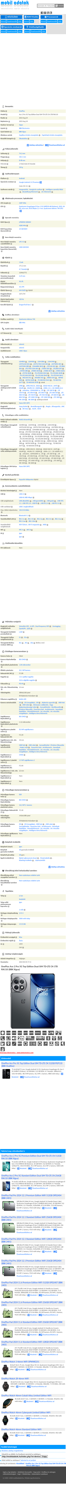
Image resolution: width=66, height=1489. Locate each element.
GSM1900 (51, 362)
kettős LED (22, 699)
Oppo (21, 125)
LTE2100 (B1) (51, 366)
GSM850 (22, 362)
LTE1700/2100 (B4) (31, 369)
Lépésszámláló (40, 860)
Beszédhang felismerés (30, 192)
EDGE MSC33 (47, 386)
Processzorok (51, 17)
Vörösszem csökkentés (40, 705)
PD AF (21, 684)
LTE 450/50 (32, 395)
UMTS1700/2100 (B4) (40, 364)
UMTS (55, 386)
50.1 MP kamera (24, 670)
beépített (22, 899)
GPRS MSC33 (30, 386)
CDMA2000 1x (35, 390)
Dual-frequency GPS (42, 626)
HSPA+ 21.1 (47, 388)
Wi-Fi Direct (23, 525)
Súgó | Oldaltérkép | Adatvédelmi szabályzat (32, 1474)
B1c (20, 643)
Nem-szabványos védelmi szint (29, 875)
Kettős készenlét (24, 420)
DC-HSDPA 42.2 (57, 388)
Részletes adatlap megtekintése (12, 1451)
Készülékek (11, 17)
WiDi (44, 525)
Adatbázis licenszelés (25, 1472)
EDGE (38, 386)
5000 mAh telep (24, 919)
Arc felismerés (46, 192)
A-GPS (32, 626)
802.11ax (22, 521)
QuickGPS (22, 629)
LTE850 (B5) (46, 369)
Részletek (21, 1168)
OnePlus (22, 111)
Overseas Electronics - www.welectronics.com (16, 1053)
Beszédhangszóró (36, 406)
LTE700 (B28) (27, 373)
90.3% (21, 281)
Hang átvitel (23, 406)
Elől (20, 795)
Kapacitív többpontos (26, 479)
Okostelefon (23, 139)
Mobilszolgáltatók (35, 27)
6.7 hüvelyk (23, 269)
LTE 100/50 (51, 390)
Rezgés (48, 406)
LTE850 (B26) (60, 371)
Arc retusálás (45, 711)
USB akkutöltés (24, 501)
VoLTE (34, 409)
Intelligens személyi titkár (54, 189)
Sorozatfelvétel (45, 707)
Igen (20, 533)
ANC (62, 406)
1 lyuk (21, 262)
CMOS (21, 755)
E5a (25, 637)
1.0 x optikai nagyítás (26, 677)
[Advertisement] (32, 68)
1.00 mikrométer (25, 665)
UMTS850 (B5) (56, 364)
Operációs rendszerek (11, 27)
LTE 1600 (57, 397)
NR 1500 (22, 400)
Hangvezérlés (23, 189)
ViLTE (39, 409)
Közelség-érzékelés (25, 860)
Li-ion (21, 896)
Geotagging (56, 626)
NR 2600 (31, 400)
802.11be (32, 521)
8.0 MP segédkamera (26, 729)
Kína (20, 937)
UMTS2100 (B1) (24, 364)
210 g (21, 167)
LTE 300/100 (53, 393)
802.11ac (58, 519)
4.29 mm (22, 276)
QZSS (28, 629)
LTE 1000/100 (33, 397)
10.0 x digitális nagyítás (27, 680)
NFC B (29, 530)
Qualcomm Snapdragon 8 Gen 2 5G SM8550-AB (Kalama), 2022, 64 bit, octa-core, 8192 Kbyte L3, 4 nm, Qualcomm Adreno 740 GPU (42, 207)
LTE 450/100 (43, 395)
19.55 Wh (22, 924)
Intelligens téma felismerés (38, 713)
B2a (32, 643)
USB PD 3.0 (55, 503)
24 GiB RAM (23, 229)
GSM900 (31, 362)
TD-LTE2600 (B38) (56, 373)
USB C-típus (23, 351)
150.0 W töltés (24, 510)
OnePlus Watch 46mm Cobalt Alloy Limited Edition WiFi (26, 1395)
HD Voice (26, 409)
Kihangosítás (56, 406)
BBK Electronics (24, 128)
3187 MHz (22, 203)
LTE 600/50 (55, 395)
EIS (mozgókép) (30, 703)
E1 (20, 637)
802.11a (22, 519)
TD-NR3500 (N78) (32, 382)
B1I (26, 643)
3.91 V (21, 913)
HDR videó (26, 705)
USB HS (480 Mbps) (25, 497)
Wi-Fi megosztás (33, 525)
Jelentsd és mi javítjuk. (28, 1460)
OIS (37, 703)
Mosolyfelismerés (33, 711)
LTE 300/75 (42, 393)
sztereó (21, 344)
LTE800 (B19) (48, 371)
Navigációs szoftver (35, 189)
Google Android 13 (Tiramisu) (29, 182)
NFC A (21, 530)
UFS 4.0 (21, 242)
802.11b (31, 519)
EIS (20, 703)
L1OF (21, 632)
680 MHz (22, 323)
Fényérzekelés (45, 858)
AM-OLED (22, 290)
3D (20, 850)
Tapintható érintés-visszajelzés (52, 135)
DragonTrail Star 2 (25, 305)
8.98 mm (22, 160)
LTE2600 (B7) (57, 369)
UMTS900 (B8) (24, 366)
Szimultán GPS (24, 626)
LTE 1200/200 (45, 397)
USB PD (34, 503)
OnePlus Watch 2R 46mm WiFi (15, 1378)
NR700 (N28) (29, 380)
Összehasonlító (12, 21)
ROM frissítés (31, 17)
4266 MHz (22, 226)
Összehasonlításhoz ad (55, 145)
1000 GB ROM (24, 247)
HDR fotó (62, 703)
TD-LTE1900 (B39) (26, 375)
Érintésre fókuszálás (26, 709)
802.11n (49, 519)
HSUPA (21, 388)
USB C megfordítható (26, 507)
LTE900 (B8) (24, 371)
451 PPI (21, 287)
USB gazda (50, 501)
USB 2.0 (21, 494)
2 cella (21, 910)
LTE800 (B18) (35, 371)
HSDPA (37, 388)
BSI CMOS (22, 659)
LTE (42, 390)
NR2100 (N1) (27, 378)
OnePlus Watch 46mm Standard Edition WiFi (21, 1429)
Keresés (59, 6)
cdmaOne (26, 390)
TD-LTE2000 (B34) (41, 373)
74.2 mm (22, 153)
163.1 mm (22, 157)
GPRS (21, 386)
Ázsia (21, 941)
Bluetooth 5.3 (23, 516)
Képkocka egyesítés (48, 703)
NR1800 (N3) (39, 378)
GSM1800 (41, 362)
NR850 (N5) (51, 378)
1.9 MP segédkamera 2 (27, 760)
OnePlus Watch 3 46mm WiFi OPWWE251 (20, 1361)
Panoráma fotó (39, 709)
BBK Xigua (22, 132)
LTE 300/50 (31, 393)
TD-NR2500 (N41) (44, 380)
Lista (20, 21)
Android (22, 178)
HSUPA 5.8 (30, 388)
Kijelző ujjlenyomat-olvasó (28, 858)
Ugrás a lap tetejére (9, 1472)
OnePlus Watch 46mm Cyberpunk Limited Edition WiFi (25, 1412)
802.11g (39, 519)
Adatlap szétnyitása (35, 145)
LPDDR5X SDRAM (25, 222)
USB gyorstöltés (38, 501)
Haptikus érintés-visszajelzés (28, 135)
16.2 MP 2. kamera (25, 805)
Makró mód (24, 747)
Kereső (3, 21)
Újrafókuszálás (56, 707)
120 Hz (21, 299)
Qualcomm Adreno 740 (27, 319)
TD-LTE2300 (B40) (41, 375)
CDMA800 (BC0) (37, 366)
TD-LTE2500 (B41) (57, 375)
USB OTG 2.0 (26, 503)
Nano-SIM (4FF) (24, 403)
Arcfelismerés (49, 709)
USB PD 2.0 (44, 503)
